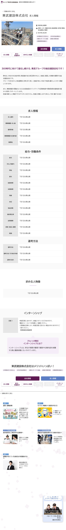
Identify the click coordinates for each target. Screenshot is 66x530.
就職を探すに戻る (9, 11)
